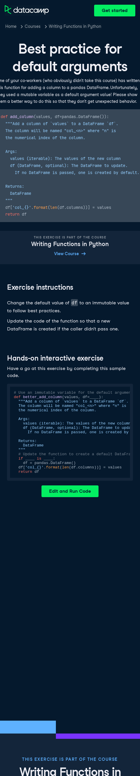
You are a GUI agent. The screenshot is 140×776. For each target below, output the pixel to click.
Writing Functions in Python (75, 26)
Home (10, 26)
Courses (33, 26)
